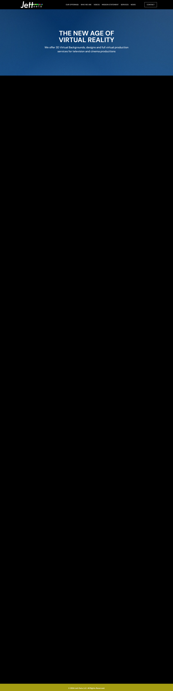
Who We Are (86, 5)
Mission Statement (110, 5)
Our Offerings (72, 5)
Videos (97, 5)
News (133, 5)
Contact (151, 5)
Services (125, 5)
